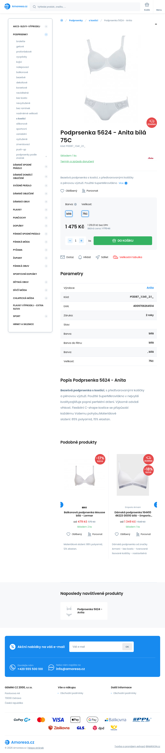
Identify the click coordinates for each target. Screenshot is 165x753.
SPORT (16, 316)
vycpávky (21, 56)
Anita (150, 287)
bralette (20, 41)
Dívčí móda (20, 290)
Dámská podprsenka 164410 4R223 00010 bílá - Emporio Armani (132, 514)
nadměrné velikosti (27, 113)
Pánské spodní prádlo (26, 233)
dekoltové (21, 82)
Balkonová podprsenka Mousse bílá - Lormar (84, 514)
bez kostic (21, 98)
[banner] (15, 6)
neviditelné (22, 92)
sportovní (21, 128)
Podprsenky (76, 20)
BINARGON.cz (153, 746)
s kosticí (93, 20)
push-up (21, 149)
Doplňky (18, 225)
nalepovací (22, 67)
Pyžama (17, 249)
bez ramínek (23, 108)
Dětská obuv (21, 282)
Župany (17, 258)
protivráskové (24, 51)
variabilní (21, 134)
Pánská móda (21, 241)
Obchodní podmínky (71, 693)
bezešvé (20, 77)
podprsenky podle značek (26, 156)
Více (121, 183)
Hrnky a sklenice (23, 324)
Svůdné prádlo (22, 185)
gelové (20, 46)
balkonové (22, 72)
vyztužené (21, 139)
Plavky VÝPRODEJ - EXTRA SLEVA (28, 307)
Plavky (17, 209)
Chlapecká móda (23, 298)
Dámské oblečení (23, 193)
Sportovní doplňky (25, 274)
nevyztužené (23, 103)
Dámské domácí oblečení (22, 176)
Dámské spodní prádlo (22, 166)
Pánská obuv (21, 266)
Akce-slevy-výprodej (26, 26)
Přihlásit (127, 646)
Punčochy (19, 217)
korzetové (21, 87)
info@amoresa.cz (70, 669)
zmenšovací (23, 144)
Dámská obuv (21, 201)
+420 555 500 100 (30, 669)
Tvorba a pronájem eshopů (130, 746)
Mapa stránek (36, 747)
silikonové (21, 123)
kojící (19, 62)
